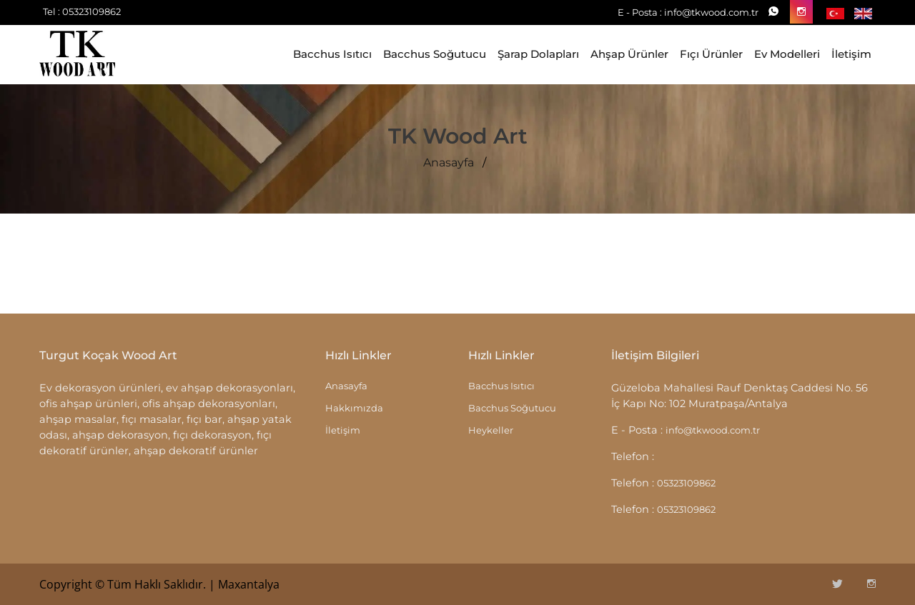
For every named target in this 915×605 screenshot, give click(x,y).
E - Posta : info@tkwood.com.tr (688, 12)
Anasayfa (448, 163)
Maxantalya (249, 584)
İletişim (851, 54)
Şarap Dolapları (538, 54)
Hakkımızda (354, 408)
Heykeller (490, 430)
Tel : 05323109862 (82, 11)
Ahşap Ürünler (629, 54)
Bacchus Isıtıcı (332, 54)
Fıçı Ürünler (711, 54)
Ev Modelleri (787, 54)
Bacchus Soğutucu (434, 54)
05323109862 (686, 483)
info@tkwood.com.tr (713, 430)
